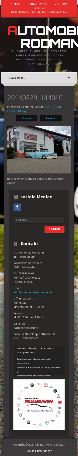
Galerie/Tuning (16, 111)
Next (50, 118)
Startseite (17, 3)
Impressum (60, 3)
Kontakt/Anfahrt (39, 3)
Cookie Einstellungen (39, 451)
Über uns (39, 8)
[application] (39, 360)
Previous (26, 118)
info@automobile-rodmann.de (33, 292)
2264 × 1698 (50, 107)
